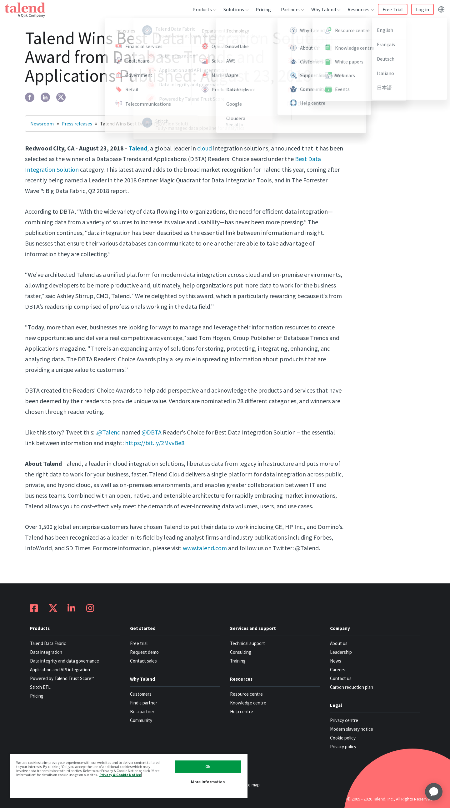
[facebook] (29, 97)
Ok (207, 766)
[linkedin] (45, 97)
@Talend (109, 432)
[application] (434, 791)
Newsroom (42, 123)
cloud (204, 148)
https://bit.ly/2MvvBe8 (154, 443)
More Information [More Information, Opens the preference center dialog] (208, 782)
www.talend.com (205, 548)
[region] (129, 775)
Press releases (77, 123)
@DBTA (152, 432)
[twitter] (61, 97)
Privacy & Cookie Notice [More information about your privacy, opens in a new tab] (120, 774)
